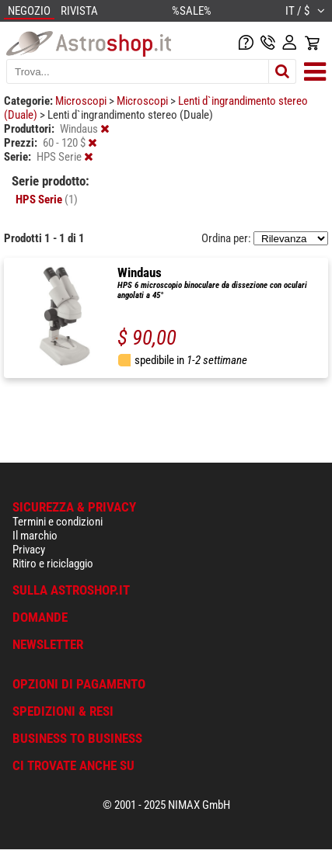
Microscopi (82, 101)
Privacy (28, 550)
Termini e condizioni (57, 522)
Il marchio (35, 536)
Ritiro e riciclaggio (52, 564)
